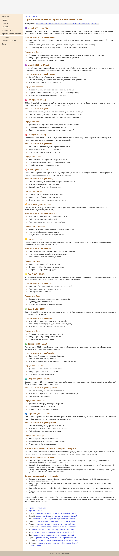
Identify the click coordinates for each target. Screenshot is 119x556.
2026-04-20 (40, 24)
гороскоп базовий (69, 513)
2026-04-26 (95, 24)
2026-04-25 (86, 24)
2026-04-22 (58, 24)
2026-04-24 (77, 24)
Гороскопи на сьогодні (37, 508)
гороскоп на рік (56, 513)
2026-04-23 (67, 24)
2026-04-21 (49, 24)
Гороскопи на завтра (36, 510)
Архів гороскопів (35, 546)
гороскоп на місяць (42, 513)
